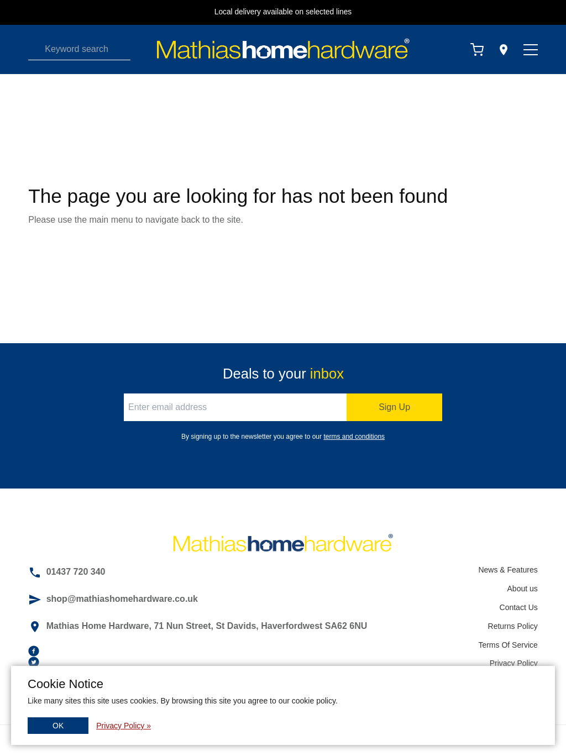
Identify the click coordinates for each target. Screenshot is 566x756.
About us (522, 588)
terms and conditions (354, 436)
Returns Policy (513, 626)
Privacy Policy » (123, 725)
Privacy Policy (514, 663)
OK (58, 725)
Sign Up (394, 407)
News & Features (507, 569)
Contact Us (519, 607)
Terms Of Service (507, 645)
